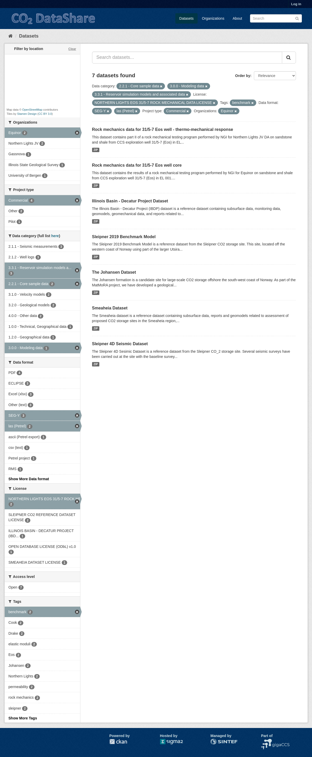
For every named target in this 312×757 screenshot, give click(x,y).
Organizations (213, 18)
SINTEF (217, 741)
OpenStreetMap (32, 109)
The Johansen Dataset (114, 272)
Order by (242, 76)
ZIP (96, 149)
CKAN (118, 741)
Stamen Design (27, 113)
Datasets (186, 18)
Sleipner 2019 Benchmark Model (124, 237)
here (55, 236)
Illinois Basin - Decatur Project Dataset (130, 201)
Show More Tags (23, 718)
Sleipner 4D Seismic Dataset (120, 344)
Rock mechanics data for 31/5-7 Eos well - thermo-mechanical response (162, 129)
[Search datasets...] (187, 57)
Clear (72, 49)
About (237, 18)
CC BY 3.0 (45, 113)
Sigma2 (175, 741)
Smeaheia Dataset (110, 308)
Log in (296, 4)
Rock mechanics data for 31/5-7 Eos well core (137, 165)
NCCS (266, 741)
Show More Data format (29, 479)
